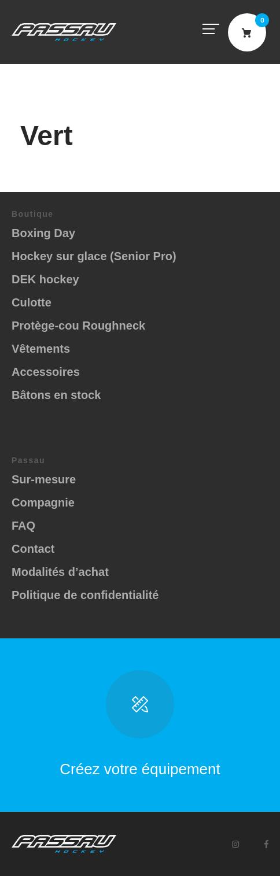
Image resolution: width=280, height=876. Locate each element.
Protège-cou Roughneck (78, 325)
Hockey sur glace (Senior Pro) (94, 256)
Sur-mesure (44, 479)
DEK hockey (45, 279)
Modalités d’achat (60, 571)
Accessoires (46, 371)
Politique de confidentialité (85, 595)
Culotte (31, 302)
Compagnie (43, 502)
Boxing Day (43, 233)
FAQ (23, 525)
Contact (33, 548)
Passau (64, 32)
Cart (247, 32)
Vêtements (41, 348)
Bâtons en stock (56, 395)
